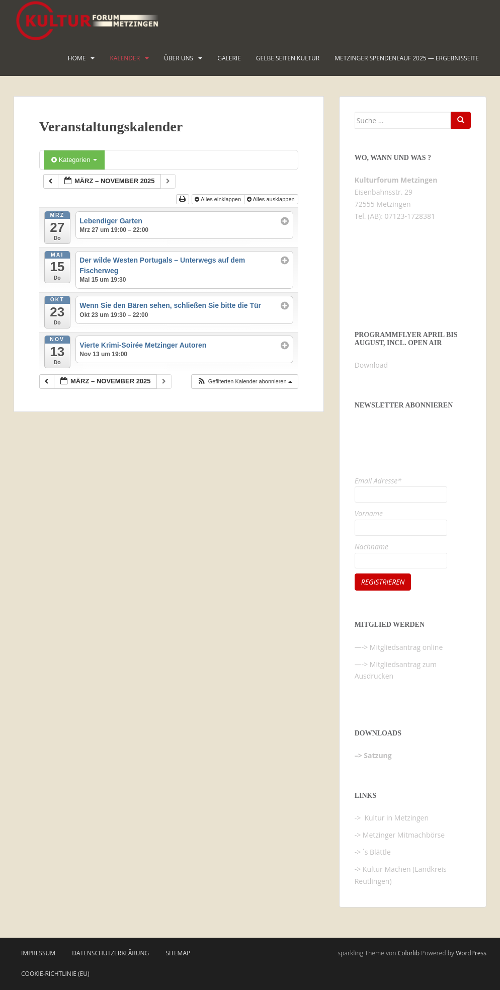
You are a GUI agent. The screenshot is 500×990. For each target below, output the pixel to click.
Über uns (178, 58)
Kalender (125, 58)
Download (371, 365)
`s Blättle (377, 852)
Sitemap (177, 953)
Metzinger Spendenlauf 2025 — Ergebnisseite (407, 58)
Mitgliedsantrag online (406, 647)
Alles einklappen (218, 199)
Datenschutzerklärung (110, 953)
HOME (77, 58)
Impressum (38, 953)
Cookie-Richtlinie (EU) (55, 973)
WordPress (471, 953)
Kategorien (74, 159)
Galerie (229, 58)
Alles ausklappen (271, 199)
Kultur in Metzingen (396, 817)
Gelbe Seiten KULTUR (287, 58)
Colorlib (409, 953)
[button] (244, 381)
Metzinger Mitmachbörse (404, 835)
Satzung (377, 755)
